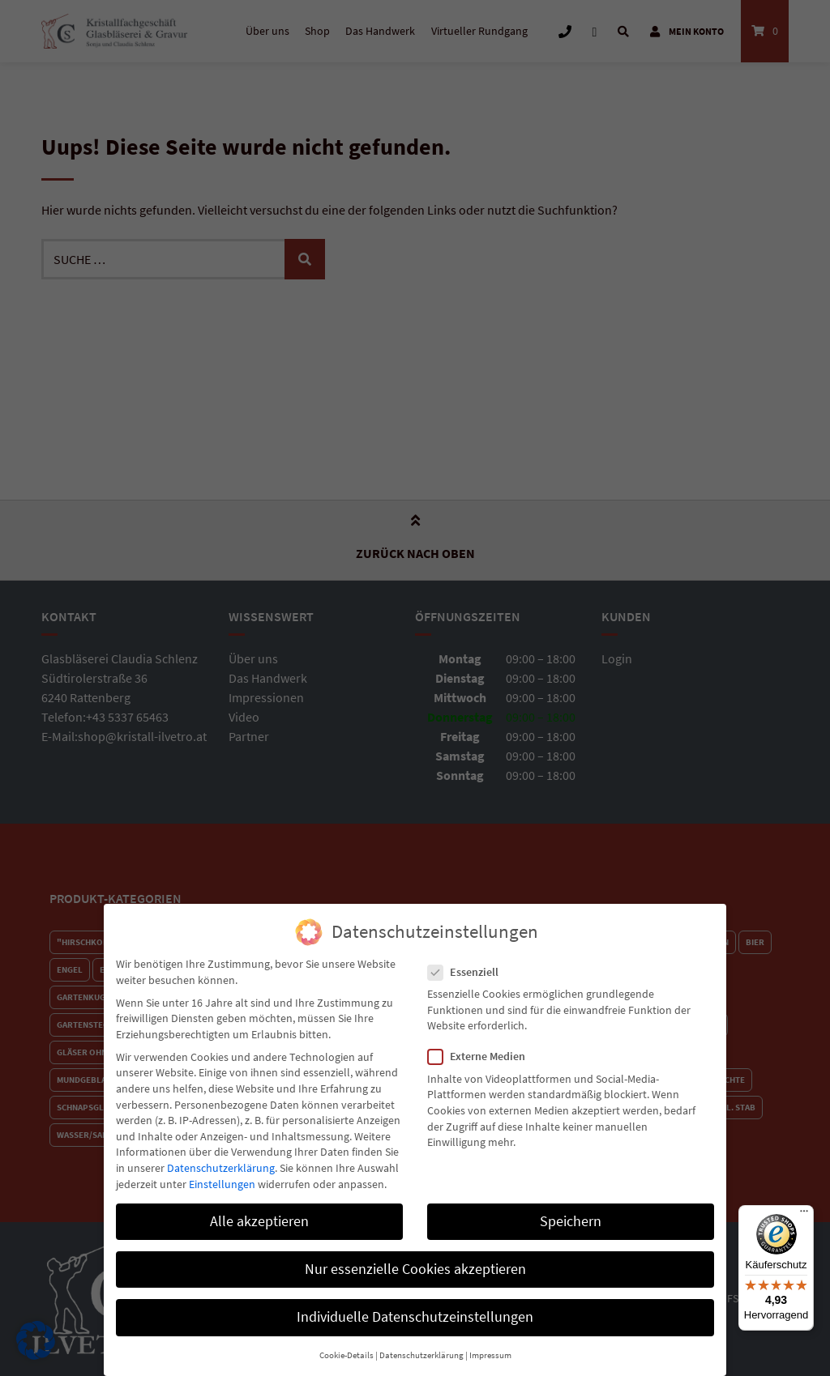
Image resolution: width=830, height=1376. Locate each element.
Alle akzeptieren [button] (259, 1212)
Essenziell (468, 962)
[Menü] (804, 1215)
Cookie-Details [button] (346, 1345)
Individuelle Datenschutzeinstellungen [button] (415, 1307)
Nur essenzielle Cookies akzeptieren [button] (415, 1259)
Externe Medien (481, 1047)
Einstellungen (222, 1174)
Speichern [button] (570, 1212)
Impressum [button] (490, 1345)
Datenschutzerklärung (221, 1158)
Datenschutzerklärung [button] (421, 1345)
